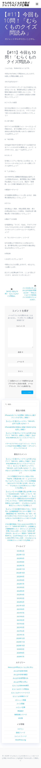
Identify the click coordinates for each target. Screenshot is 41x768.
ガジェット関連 (20, 700)
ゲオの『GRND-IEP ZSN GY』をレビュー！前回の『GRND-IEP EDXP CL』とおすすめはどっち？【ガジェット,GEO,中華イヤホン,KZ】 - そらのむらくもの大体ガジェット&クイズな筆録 (20, 535)
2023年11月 (20, 555)
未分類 (20, 718)
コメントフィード (20, 736)
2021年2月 (20, 631)
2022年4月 (20, 595)
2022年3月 (20, 598)
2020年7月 (20, 656)
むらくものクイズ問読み (20, 689)
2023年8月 (20, 562)
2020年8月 (20, 653)
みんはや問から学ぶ (20, 682)
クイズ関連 (20, 704)
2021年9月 (20, 609)
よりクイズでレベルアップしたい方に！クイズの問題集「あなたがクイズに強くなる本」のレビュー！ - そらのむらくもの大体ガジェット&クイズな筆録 (20, 483)
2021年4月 (20, 624)
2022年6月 (20, 587)
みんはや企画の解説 (20, 674)
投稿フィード (20, 733)
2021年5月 (20, 620)
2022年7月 (20, 584)
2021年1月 (20, 635)
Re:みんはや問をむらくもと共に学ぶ (20, 667)
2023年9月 (20, 558)
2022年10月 (20, 573)
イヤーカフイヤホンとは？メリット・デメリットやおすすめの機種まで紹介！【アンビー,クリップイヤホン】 (20, 445)
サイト (20, 371)
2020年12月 (20, 638)
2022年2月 (20, 602)
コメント (20, 326)
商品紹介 (20, 711)
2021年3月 (20, 627)
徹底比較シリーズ (20, 714)
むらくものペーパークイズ (20, 693)
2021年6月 (20, 616)
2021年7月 (20, 613)
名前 (20, 352)
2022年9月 (20, 576)
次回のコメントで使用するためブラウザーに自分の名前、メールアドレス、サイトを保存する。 (20, 383)
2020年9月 (20, 649)
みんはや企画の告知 (20, 671)
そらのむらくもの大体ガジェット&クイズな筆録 (16, 4)
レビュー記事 (20, 707)
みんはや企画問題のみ (20, 678)
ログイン (20, 729)
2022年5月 (20, 591)
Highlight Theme (23, 758)
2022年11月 (20, 569)
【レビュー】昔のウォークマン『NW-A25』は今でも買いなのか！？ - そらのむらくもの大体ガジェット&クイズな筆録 (20, 468)
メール (20, 361)
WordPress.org (20, 740)
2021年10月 (20, 605)
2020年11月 (20, 642)
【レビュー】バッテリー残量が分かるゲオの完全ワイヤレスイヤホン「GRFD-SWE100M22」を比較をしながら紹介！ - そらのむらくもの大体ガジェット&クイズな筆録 (20, 500)
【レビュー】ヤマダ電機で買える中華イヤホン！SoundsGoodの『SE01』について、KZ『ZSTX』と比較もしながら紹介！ (20, 493)
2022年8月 (20, 580)
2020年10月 (20, 645)
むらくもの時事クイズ (20, 696)
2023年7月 (20, 565)
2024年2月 (20, 551)
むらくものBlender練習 (20, 685)
